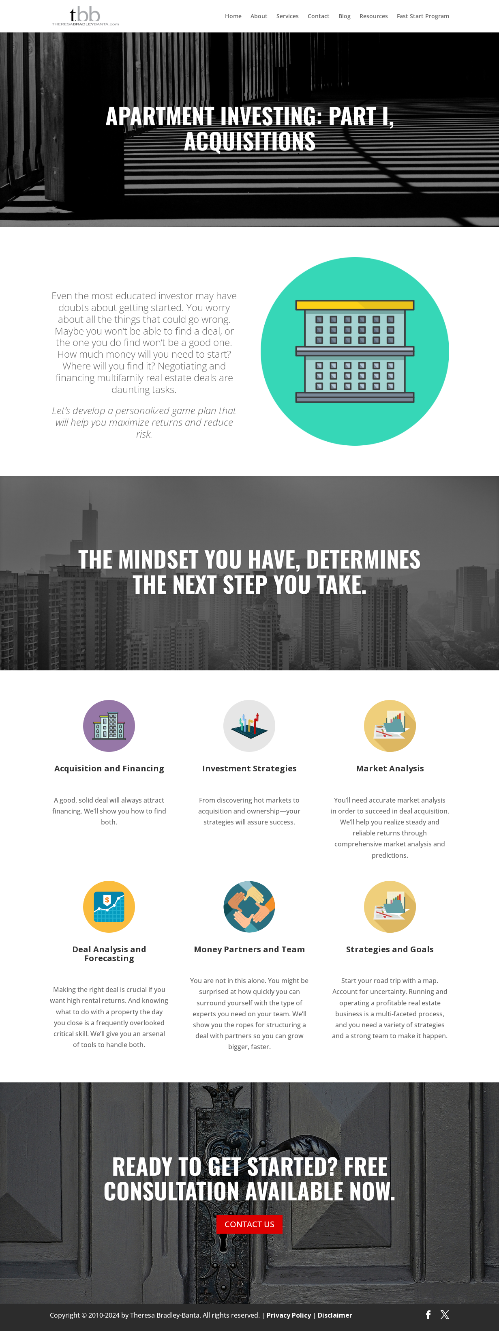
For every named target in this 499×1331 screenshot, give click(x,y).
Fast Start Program (423, 16)
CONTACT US (249, 1225)
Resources (374, 16)
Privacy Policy (289, 1315)
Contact (319, 16)
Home (233, 16)
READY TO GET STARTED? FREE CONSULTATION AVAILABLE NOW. (249, 1179)
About (259, 16)
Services (287, 16)
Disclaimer (335, 1315)
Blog (344, 16)
